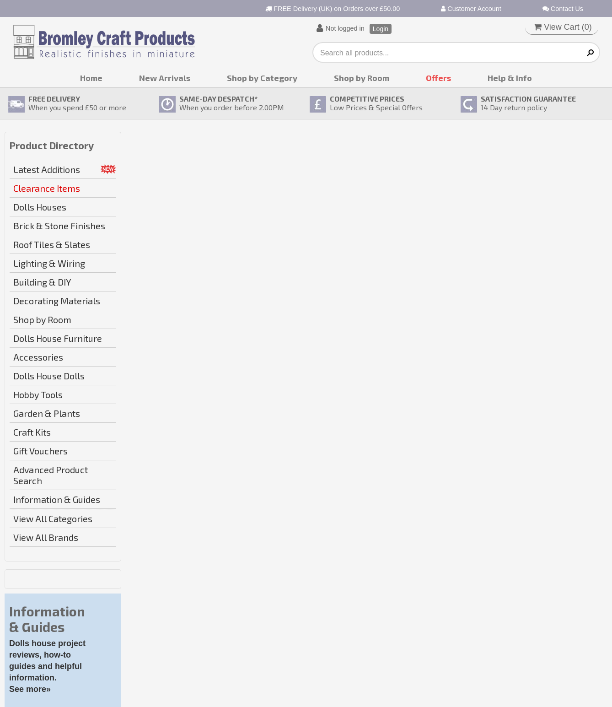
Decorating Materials (56, 300)
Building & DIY (42, 281)
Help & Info (510, 78)
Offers (438, 78)
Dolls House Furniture (57, 338)
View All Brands (45, 537)
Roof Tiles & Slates (51, 244)
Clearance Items (46, 188)
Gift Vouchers (40, 450)
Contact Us (562, 8)
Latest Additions (46, 169)
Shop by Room (361, 78)
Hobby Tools (38, 394)
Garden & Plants (46, 413)
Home (91, 78)
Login (380, 29)
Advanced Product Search (50, 475)
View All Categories (52, 518)
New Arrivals (164, 78)
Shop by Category (262, 78)
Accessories (38, 356)
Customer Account (471, 8)
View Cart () (563, 27)
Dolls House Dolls (49, 375)
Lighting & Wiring (49, 263)
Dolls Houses (39, 206)
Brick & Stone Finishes (59, 225)
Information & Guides (56, 499)
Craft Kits (32, 431)
